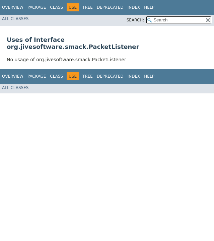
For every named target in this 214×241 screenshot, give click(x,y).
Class (56, 7)
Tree (87, 7)
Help (149, 7)
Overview (12, 7)
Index (134, 7)
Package (36, 7)
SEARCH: (135, 20)
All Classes (15, 18)
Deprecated (110, 7)
